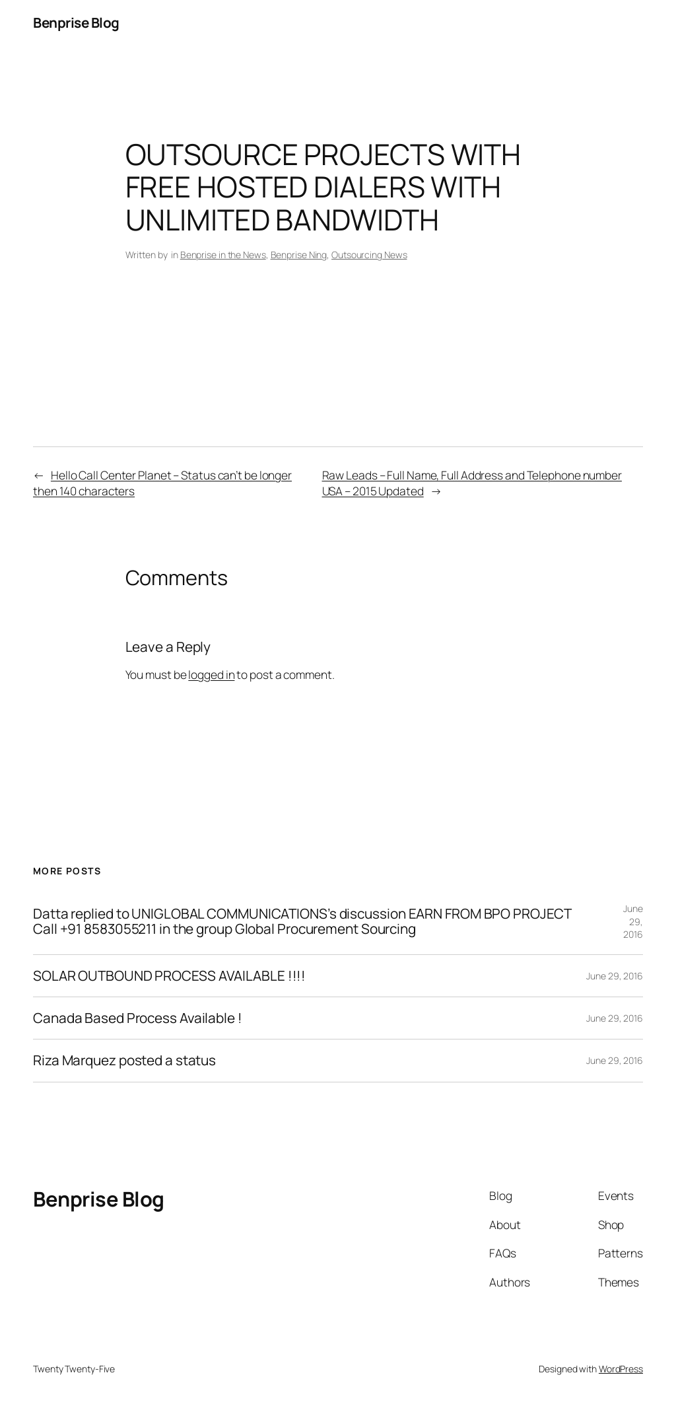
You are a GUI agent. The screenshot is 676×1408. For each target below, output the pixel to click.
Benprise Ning (299, 254)
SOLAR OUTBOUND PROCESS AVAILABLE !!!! (169, 975)
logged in (211, 674)
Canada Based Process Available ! (137, 1018)
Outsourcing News (369, 254)
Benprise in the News (223, 254)
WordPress (621, 1368)
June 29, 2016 (633, 921)
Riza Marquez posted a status (124, 1060)
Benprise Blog (76, 22)
